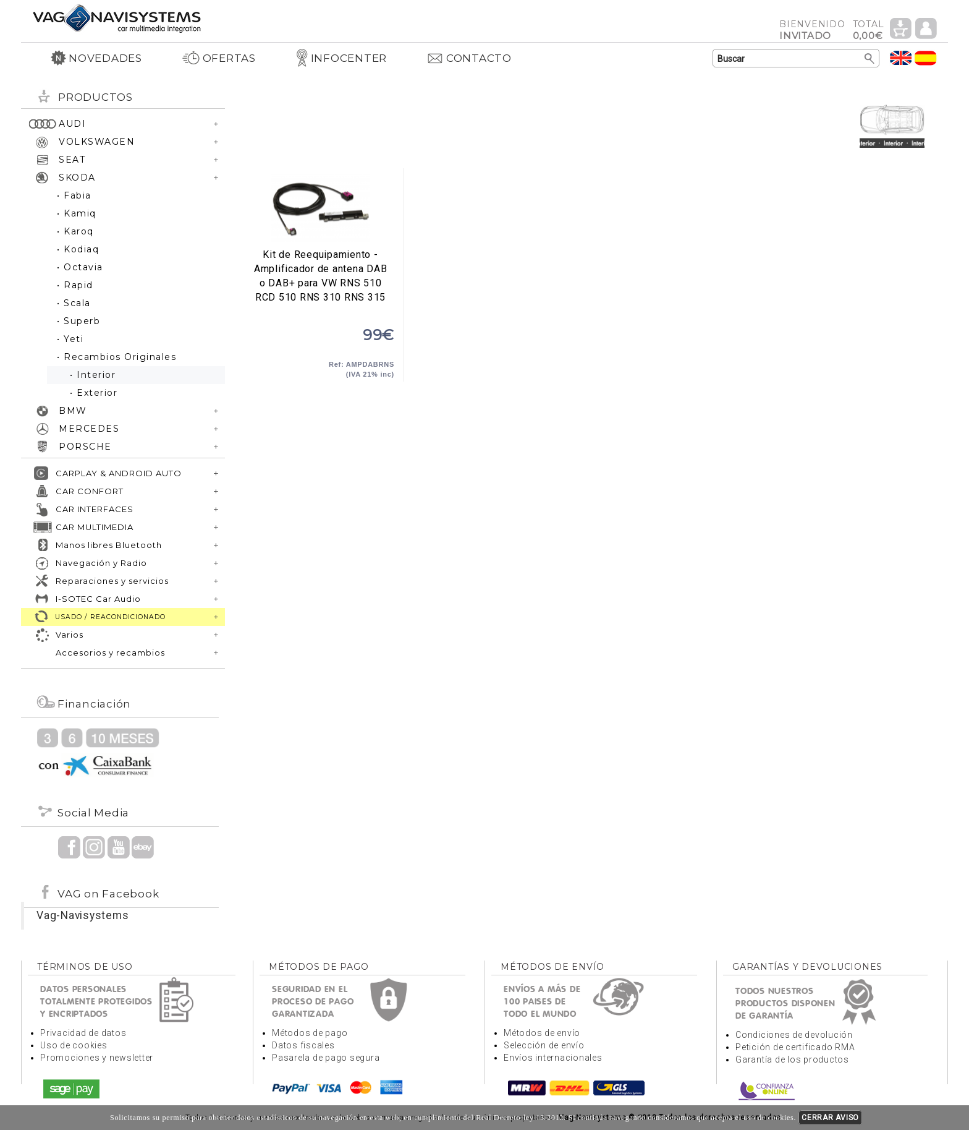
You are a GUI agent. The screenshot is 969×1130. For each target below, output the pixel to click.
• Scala (74, 303)
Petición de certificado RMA (795, 1047)
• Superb (78, 321)
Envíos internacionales (553, 1058)
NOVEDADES (96, 58)
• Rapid (75, 285)
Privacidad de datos (83, 1033)
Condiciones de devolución (794, 1035)
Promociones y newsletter (96, 1058)
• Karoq (75, 231)
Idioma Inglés (901, 57)
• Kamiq (76, 213)
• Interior (93, 374)
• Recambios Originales (116, 356)
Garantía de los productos (792, 1059)
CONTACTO (469, 58)
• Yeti (70, 339)
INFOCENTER (341, 58)
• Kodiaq (78, 249)
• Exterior (93, 392)
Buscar (870, 59)
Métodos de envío (542, 1033)
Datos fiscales (303, 1045)
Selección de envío (544, 1045)
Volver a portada (116, 18)
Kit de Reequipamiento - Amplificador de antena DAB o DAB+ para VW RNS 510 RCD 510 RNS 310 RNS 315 (320, 208)
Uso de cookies (74, 1045)
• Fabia (74, 195)
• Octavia (80, 267)
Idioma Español (925, 57)
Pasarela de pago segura (325, 1058)
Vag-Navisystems (82, 915)
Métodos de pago (309, 1033)
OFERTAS (219, 58)
